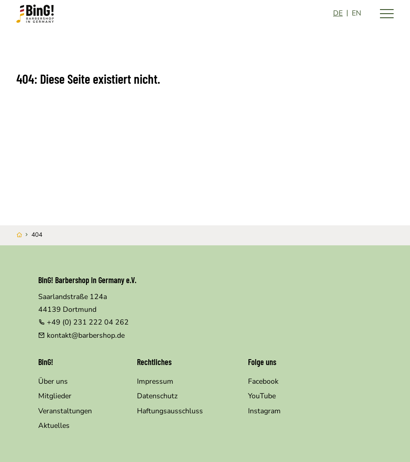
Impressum (155, 381)
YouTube (262, 396)
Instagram (264, 411)
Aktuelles (54, 426)
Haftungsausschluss (170, 411)
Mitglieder (54, 396)
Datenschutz (157, 396)
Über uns (53, 381)
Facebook (263, 381)
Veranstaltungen (65, 411)
